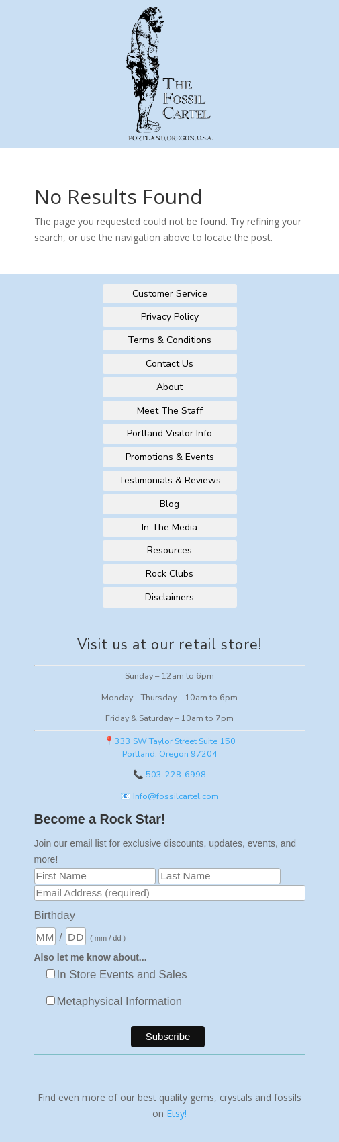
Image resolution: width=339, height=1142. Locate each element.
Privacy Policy (170, 316)
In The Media (169, 527)
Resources (169, 550)
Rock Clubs (169, 573)
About (169, 387)
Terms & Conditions (169, 340)
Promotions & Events (170, 456)
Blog (169, 503)
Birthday (55, 915)
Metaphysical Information (120, 1001)
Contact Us (169, 363)
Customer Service (169, 293)
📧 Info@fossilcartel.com (169, 796)
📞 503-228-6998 (169, 774)
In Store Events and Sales (122, 974)
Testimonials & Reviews (169, 480)
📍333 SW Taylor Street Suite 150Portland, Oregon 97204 (170, 747)
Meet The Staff (170, 410)
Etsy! (176, 1113)
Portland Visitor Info (169, 433)
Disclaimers (169, 597)
